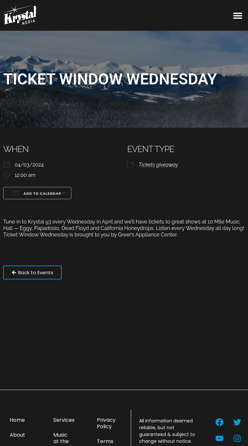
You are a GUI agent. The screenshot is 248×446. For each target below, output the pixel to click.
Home (17, 420)
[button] (237, 15)
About (17, 435)
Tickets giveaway (158, 165)
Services (64, 420)
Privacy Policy (106, 423)
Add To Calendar (37, 193)
